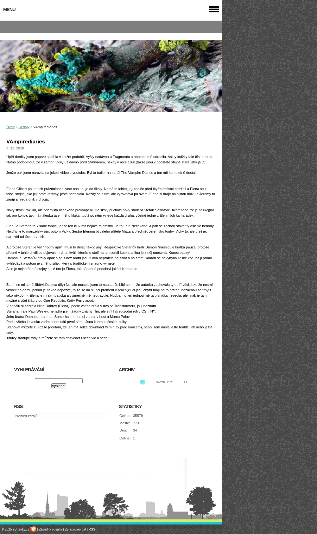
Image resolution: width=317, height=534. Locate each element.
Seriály (24, 127)
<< (142, 381)
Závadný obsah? (50, 529)
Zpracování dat (75, 529)
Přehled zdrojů (26, 416)
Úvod (10, 127)
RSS (92, 529)
